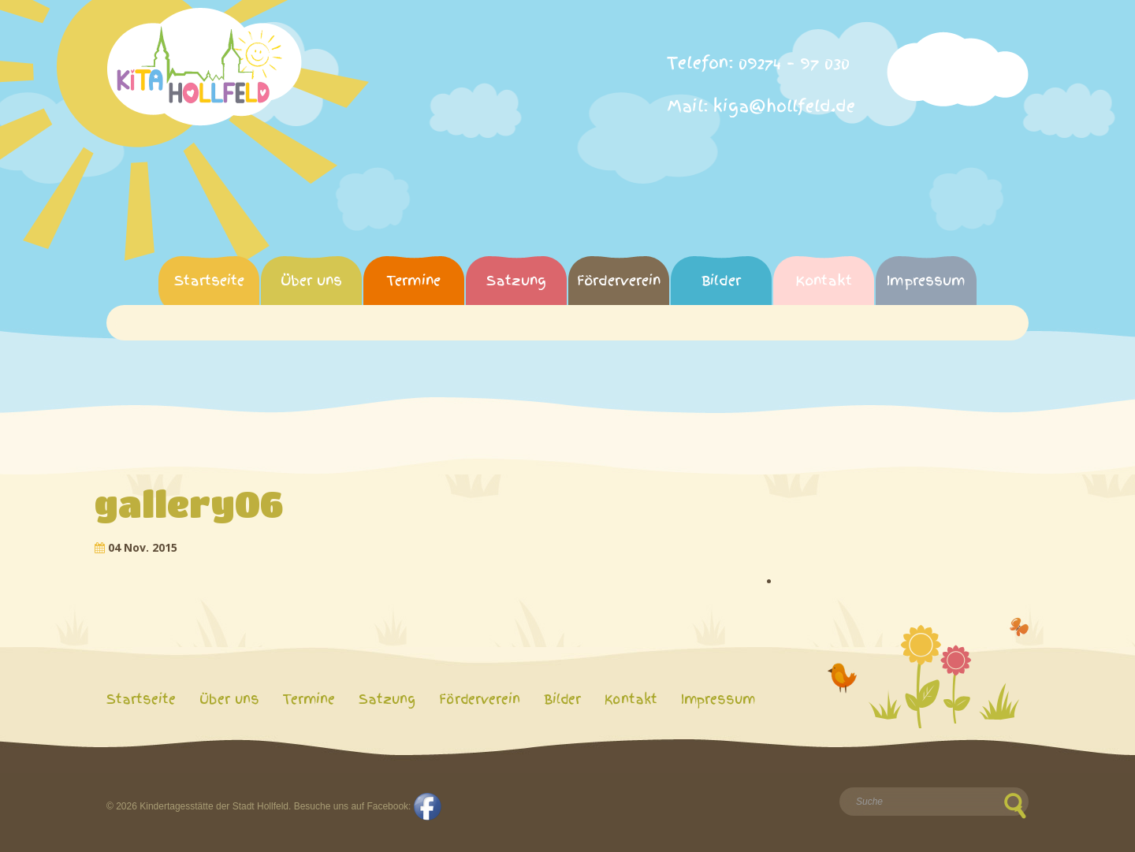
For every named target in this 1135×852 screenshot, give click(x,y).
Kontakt (823, 280)
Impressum (926, 280)
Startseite (209, 280)
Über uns (311, 280)
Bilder (721, 280)
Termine (414, 280)
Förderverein (619, 280)
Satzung (516, 280)
